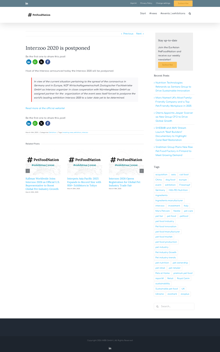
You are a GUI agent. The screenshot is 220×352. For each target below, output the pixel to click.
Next (139, 33)
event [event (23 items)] (158, 185)
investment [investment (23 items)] (174, 206)
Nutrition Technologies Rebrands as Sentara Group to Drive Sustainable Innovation (173, 87)
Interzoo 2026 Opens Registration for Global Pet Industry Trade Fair (124, 182)
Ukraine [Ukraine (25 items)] (159, 294)
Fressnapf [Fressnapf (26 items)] (184, 185)
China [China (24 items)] (158, 180)
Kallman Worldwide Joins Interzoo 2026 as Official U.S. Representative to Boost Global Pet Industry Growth (43, 183)
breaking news (67, 132)
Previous (128, 33)
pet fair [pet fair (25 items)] (159, 216)
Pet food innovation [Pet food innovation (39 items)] (165, 226)
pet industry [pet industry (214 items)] (161, 247)
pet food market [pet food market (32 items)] (163, 237)
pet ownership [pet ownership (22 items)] (180, 263)
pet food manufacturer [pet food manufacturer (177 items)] (167, 232)
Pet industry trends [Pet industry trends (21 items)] (165, 257)
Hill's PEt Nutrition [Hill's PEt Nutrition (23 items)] (178, 190)
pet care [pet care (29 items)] (188, 211)
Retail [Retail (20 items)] (170, 278)
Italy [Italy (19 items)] (186, 206)
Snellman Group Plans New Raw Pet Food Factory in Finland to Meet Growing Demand (174, 151)
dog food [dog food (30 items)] (170, 180)
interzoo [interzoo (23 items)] (159, 206)
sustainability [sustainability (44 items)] (162, 283)
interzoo (85, 132)
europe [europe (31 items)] (183, 180)
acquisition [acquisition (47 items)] (161, 174)
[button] (190, 13)
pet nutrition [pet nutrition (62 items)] (162, 263)
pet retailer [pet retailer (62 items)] (175, 268)
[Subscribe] (167, 65)
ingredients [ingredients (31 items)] (161, 195)
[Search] (157, 306)
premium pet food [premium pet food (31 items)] (182, 273)
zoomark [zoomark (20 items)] (172, 294)
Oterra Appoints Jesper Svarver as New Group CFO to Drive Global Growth (174, 117)
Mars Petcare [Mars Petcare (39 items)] (162, 211)
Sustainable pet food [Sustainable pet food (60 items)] (166, 289)
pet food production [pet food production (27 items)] (166, 242)
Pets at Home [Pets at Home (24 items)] (162, 273)
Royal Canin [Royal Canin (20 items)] (183, 278)
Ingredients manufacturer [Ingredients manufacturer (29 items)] (169, 200)
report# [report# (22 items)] (159, 278)
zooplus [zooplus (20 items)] (185, 294)
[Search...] (174, 306)
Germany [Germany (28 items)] (160, 190)
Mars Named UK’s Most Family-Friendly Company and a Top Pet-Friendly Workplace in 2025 (174, 102)
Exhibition (52, 132)
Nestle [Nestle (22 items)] (176, 211)
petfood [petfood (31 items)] (184, 216)
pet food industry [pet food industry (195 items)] (164, 221)
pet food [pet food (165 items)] (171, 216)
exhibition (77, 132)
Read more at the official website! (45, 108)
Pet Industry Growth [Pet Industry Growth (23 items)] (165, 252)
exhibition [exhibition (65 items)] (170, 185)
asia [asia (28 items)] (173, 174)
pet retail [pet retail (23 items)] (160, 268)
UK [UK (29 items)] (183, 289)
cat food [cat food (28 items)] (183, 174)
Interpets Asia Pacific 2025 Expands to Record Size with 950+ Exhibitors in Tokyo (84, 182)
